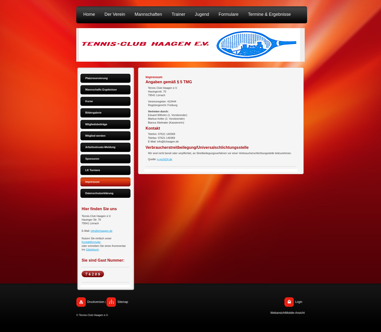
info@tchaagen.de (101, 230)
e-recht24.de (164, 159)
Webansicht (278, 313)
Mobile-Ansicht (295, 313)
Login (298, 302)
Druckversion (95, 302)
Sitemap (122, 302)
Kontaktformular (91, 242)
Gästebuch (92, 249)
